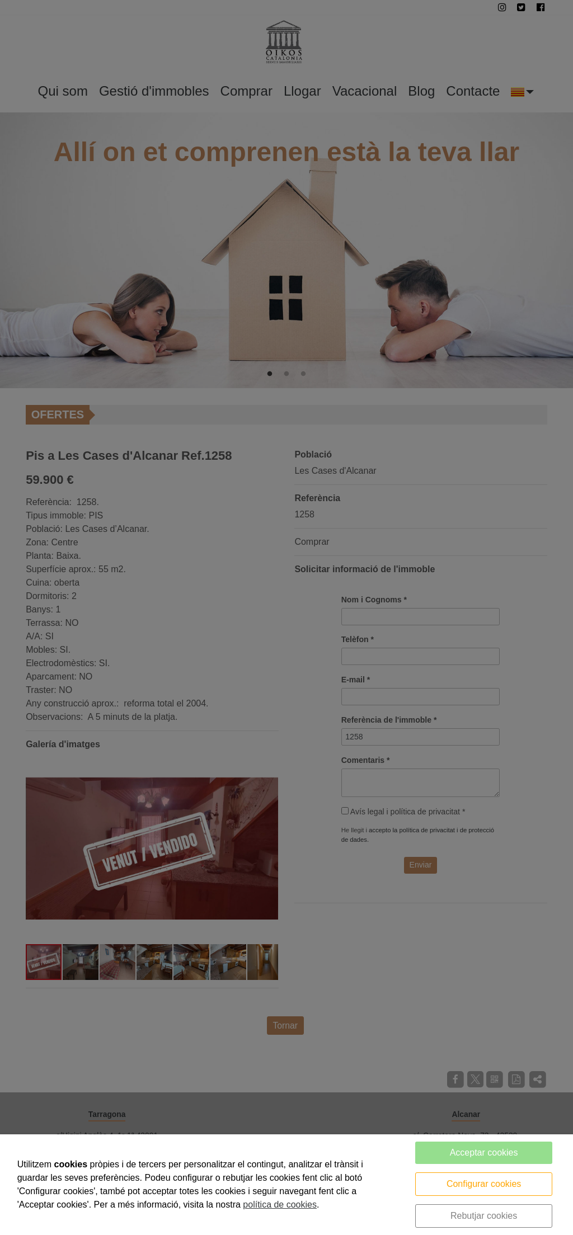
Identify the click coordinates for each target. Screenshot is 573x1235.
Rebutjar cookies (483, 1215)
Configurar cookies (484, 1184)
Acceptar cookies (484, 1152)
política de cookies (280, 1204)
